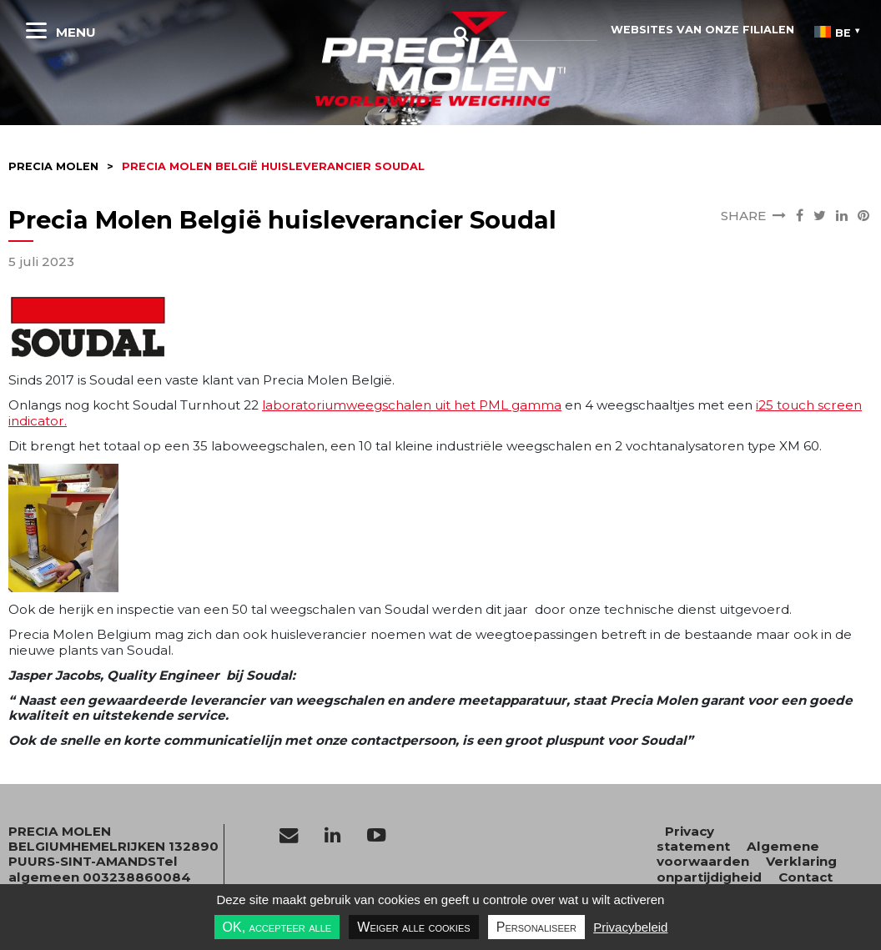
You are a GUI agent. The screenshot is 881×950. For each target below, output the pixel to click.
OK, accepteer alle (277, 927)
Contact (805, 877)
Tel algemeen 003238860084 (99, 868)
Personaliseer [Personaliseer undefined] (536, 927)
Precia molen (53, 166)
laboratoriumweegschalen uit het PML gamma (411, 405)
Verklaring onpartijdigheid (747, 868)
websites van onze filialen (702, 29)
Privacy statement (693, 838)
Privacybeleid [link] (630, 927)
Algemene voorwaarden (738, 853)
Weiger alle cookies (413, 927)
